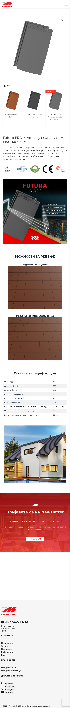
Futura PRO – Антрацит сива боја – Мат (56, 116)
